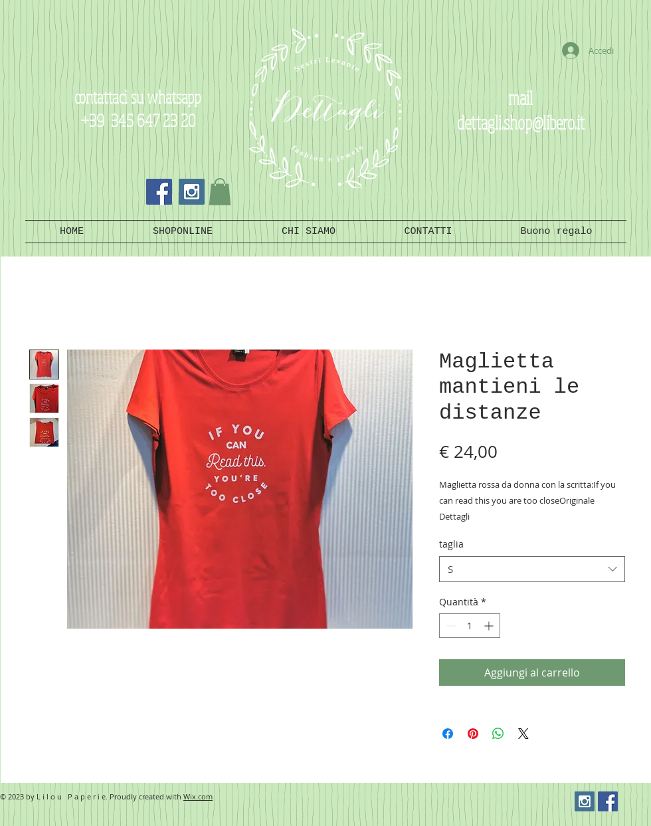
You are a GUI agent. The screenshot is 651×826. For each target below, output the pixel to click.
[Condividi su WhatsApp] (498, 734)
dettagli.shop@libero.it (521, 122)
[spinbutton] (470, 625)
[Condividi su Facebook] (448, 734)
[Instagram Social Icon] (192, 192)
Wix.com (198, 796)
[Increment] (490, 625)
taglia (451, 544)
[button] (220, 191)
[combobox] (532, 569)
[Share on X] (523, 734)
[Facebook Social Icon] (159, 192)
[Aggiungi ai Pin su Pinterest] (473, 734)
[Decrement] (449, 625)
